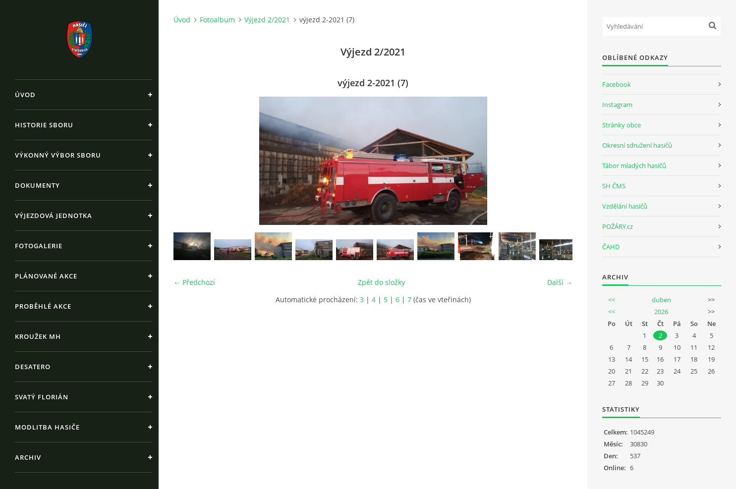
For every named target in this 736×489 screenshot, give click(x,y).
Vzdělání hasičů (624, 206)
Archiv (28, 457)
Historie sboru (44, 124)
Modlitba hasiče (47, 427)
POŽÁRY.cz (617, 226)
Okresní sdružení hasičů (637, 145)
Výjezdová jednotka (53, 215)
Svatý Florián (41, 396)
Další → (559, 282)
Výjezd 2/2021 (267, 19)
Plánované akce (46, 276)
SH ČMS (613, 185)
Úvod (25, 94)
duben (661, 299)
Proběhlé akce (43, 306)
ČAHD (611, 246)
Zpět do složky (381, 282)
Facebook (616, 84)
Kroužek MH (38, 336)
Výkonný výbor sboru (58, 155)
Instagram (617, 104)
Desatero (33, 366)
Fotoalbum (217, 19)
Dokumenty (37, 185)
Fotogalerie (38, 245)
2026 (661, 311)
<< (611, 299)
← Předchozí (194, 282)
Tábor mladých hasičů (634, 165)
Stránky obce (621, 124)
